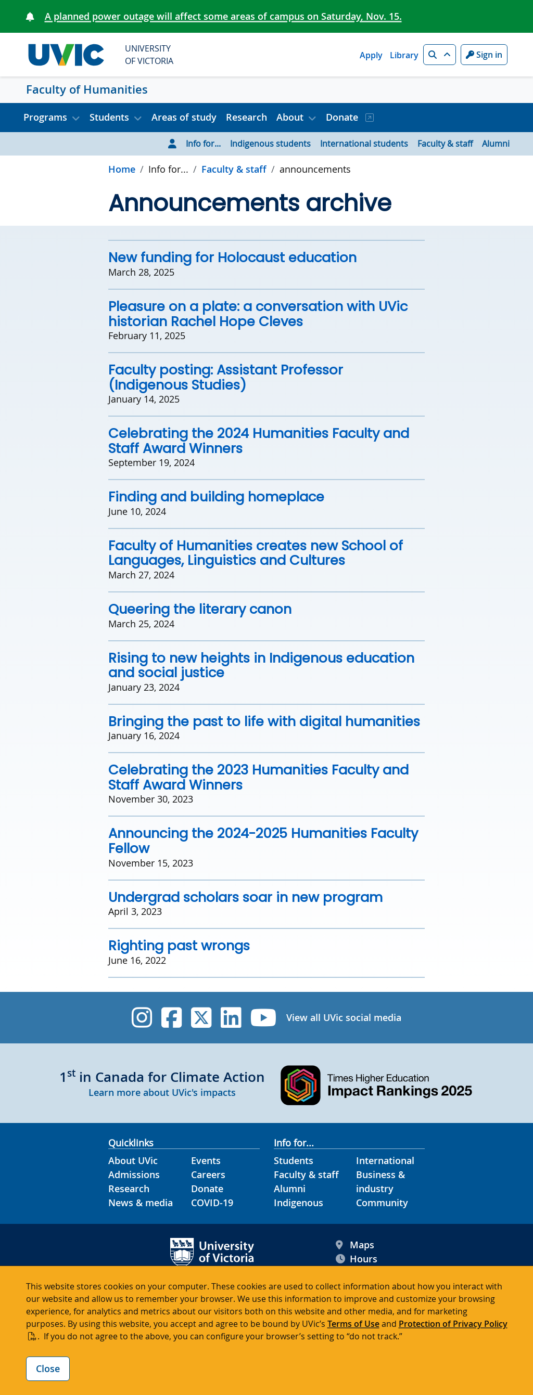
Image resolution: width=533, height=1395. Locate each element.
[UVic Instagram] (142, 1017)
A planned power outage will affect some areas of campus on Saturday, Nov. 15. (223, 16)
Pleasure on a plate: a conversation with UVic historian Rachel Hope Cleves (258, 314)
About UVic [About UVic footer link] (133, 1160)
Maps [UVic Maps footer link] (355, 1245)
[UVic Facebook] (171, 1017)
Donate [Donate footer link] (207, 1188)
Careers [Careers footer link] (208, 1174)
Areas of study (184, 117)
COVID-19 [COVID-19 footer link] (212, 1202)
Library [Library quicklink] (404, 55)
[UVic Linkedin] (231, 1017)
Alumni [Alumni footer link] (290, 1188)
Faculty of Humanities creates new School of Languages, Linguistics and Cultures (255, 553)
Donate (343, 117)
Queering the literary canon (199, 609)
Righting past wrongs (179, 945)
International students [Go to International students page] (364, 143)
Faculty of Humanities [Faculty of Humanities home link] (87, 89)
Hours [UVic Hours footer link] (356, 1259)
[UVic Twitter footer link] (201, 1017)
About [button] (289, 117)
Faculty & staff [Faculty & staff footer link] (306, 1174)
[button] (439, 54)
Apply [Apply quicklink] (371, 55)
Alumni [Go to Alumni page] (496, 143)
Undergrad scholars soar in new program (245, 897)
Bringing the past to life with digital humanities (264, 721)
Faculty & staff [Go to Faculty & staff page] (445, 143)
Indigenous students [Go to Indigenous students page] (270, 143)
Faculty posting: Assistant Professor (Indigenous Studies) (225, 377)
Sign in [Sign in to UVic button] (484, 54)
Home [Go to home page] (121, 169)
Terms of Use (353, 1323)
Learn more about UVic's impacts (162, 1092)
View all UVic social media (343, 1017)
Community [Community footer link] (382, 1202)
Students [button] (109, 117)
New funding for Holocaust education (232, 257)
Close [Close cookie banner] (48, 1368)
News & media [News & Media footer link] (140, 1202)
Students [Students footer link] (293, 1160)
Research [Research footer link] (128, 1188)
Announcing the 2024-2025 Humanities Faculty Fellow (263, 841)
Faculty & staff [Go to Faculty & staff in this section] (233, 169)
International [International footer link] (385, 1160)
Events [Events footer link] (206, 1160)
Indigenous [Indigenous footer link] (298, 1202)
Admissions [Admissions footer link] (134, 1174)
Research (246, 117)
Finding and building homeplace (216, 496)
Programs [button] (45, 117)
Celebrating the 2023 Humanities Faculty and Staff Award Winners (258, 777)
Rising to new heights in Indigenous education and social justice (261, 665)
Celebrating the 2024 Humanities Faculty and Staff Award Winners (258, 441)
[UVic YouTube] (263, 1017)
